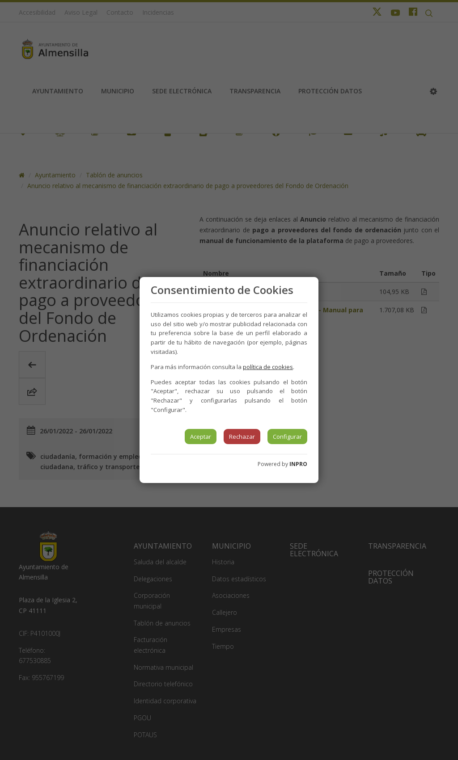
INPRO (298, 464)
